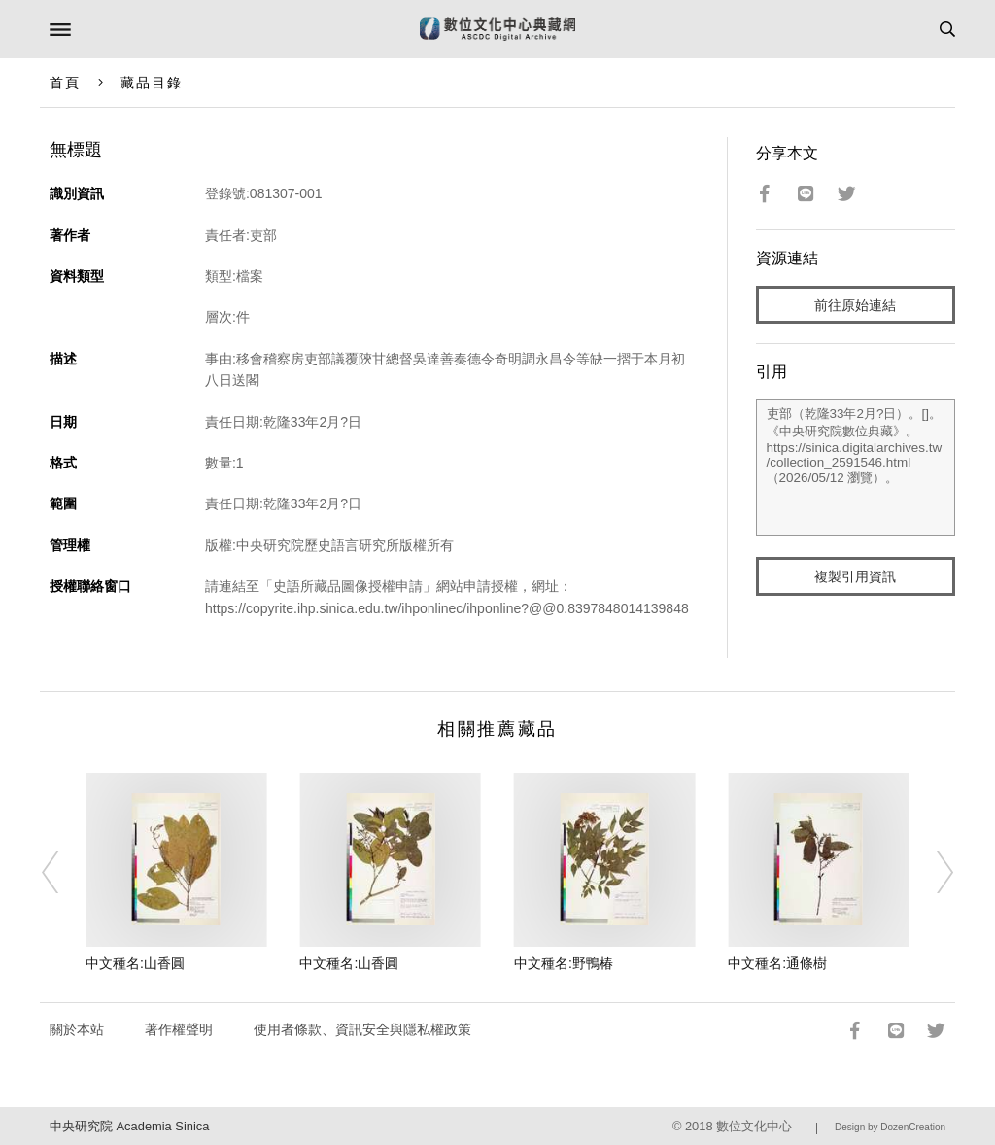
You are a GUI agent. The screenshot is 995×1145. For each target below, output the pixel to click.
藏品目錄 (151, 82)
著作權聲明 (179, 1029)
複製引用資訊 (855, 576)
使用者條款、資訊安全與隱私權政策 (362, 1029)
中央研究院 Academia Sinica (129, 1126)
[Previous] (63, 873)
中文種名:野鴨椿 (563, 963)
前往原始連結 (855, 305)
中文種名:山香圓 (135, 963)
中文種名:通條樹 (777, 963)
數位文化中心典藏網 (497, 29)
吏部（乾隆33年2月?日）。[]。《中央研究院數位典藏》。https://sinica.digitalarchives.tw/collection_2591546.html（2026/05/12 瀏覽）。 (856, 467)
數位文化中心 (754, 1126)
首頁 (65, 82)
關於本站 (77, 1029)
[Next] (932, 873)
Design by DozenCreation (890, 1127)
